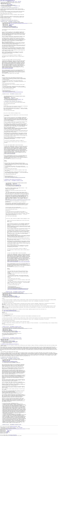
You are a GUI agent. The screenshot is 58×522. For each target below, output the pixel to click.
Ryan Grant (10, 30)
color (14, 1)
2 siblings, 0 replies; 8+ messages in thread (10, 354)
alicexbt (10, 29)
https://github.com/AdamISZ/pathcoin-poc (10, 371)
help (12, 1)
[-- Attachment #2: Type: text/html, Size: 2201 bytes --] (9, 427)
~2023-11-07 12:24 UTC (13, 510)
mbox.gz (14, 511)
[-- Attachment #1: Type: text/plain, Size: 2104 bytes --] (9, 411)
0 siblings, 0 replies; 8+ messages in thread (10, 432)
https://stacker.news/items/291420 (7, 81)
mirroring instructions (13, 520)
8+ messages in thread (16, 25)
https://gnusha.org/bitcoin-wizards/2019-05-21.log (12, 372)
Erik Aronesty (15, 219)
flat (9, 25)
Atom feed (20, 1)
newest (19, 510)
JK (7, 4)
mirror (17, 1)
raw (4, 25)
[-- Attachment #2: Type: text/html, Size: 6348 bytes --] (13, 214)
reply (6, 25)
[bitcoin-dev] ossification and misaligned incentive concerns (18, 27)
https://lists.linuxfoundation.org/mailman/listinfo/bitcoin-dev (15, 212)
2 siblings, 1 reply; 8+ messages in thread (9, 31)
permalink (16, 6)
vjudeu (7, 517)
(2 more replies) (9, 5)
